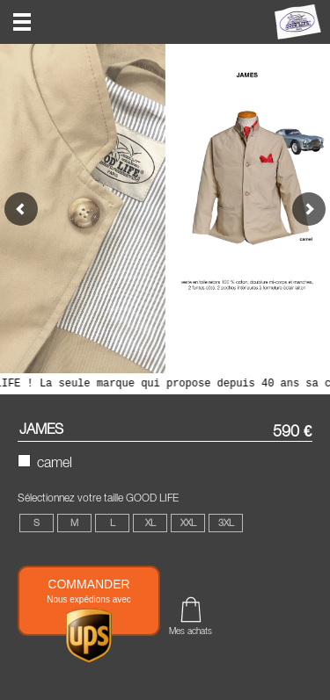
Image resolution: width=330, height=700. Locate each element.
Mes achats (190, 630)
